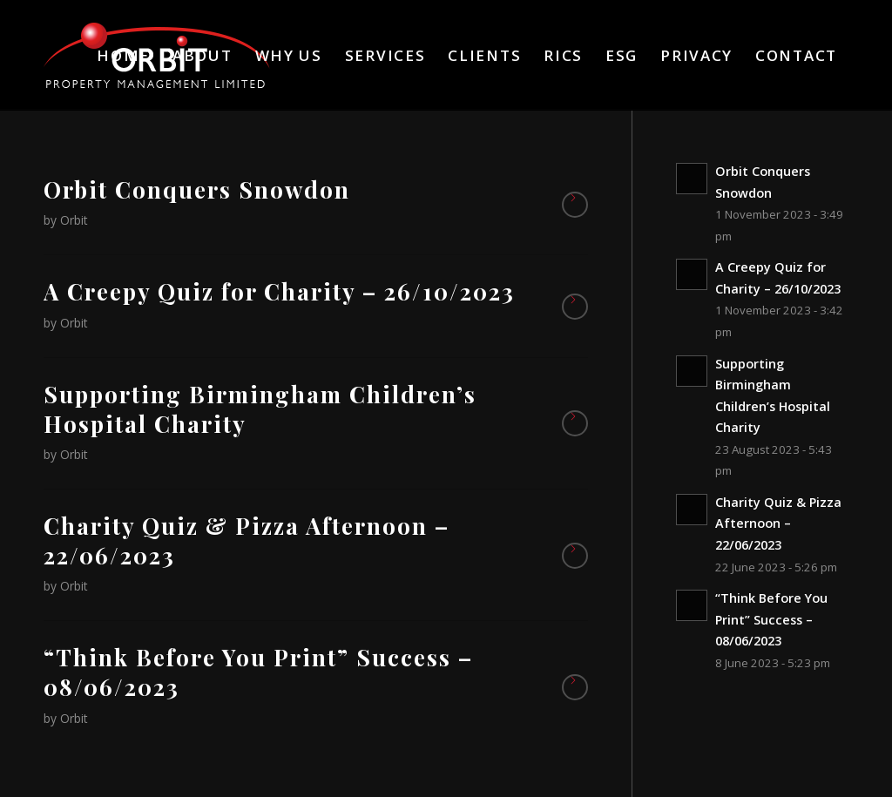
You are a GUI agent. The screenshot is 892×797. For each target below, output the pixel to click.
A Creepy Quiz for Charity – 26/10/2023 (279, 291)
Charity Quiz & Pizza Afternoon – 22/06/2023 (246, 540)
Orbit (74, 220)
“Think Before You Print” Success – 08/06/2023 (258, 672)
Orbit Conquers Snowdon (197, 189)
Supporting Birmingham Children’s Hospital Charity (260, 409)
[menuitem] (123, 55)
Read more (575, 204)
